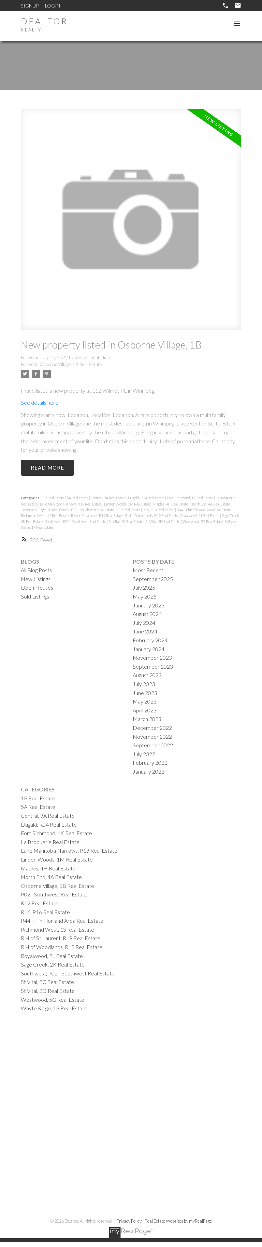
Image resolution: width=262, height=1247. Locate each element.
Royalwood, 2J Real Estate (200, 515)
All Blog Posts (36, 570)
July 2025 (144, 588)
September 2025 (153, 579)
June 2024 (145, 631)
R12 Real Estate (128, 510)
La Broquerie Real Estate (50, 842)
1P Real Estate (54, 498)
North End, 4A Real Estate (210, 504)
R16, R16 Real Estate (159, 510)
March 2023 (147, 719)
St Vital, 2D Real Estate (163, 521)
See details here (39, 402)
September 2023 (153, 666)
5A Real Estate (78, 498)
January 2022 (148, 771)
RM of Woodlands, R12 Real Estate (152, 515)
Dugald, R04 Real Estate (146, 498)
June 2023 (145, 693)
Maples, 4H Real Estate (171, 504)
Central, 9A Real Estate (108, 498)
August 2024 (147, 614)
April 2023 (145, 710)
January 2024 (148, 649)
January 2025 (148, 605)
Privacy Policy (129, 1221)
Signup (30, 6)
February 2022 (150, 762)
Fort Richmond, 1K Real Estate (190, 498)
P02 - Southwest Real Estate (93, 510)
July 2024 (144, 622)
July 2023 (144, 684)
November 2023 (152, 657)
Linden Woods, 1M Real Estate (127, 504)
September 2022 (153, 745)
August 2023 (147, 675)
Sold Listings (35, 596)
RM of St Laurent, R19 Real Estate (97, 515)
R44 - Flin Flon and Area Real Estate (204, 510)
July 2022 (144, 754)
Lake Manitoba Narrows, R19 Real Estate (71, 504)
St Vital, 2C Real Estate (126, 521)
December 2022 (152, 727)
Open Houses (37, 588)
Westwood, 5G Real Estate (203, 521)
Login (52, 6)
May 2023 (145, 701)
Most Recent (148, 570)
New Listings (35, 579)
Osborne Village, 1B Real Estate (71, 364)
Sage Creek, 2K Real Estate (53, 964)
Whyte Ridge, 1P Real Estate (54, 1008)
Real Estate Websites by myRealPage (178, 1221)
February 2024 (150, 640)
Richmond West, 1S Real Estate (45, 515)
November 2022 (152, 736)
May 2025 (145, 596)
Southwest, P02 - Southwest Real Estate (76, 521)
